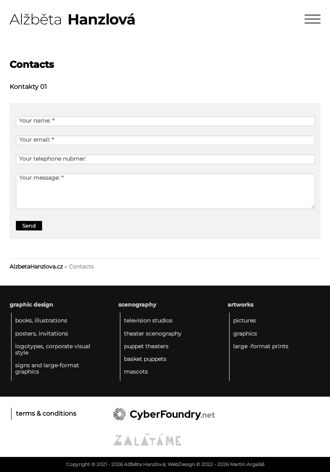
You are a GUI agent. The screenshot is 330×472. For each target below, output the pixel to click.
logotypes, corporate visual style (52, 349)
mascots (136, 371)
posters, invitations (41, 333)
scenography (137, 304)
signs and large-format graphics (47, 368)
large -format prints (260, 346)
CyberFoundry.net (164, 414)
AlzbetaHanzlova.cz (36, 266)
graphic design (31, 304)
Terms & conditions (46, 413)
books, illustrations (41, 320)
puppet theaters (146, 346)
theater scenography (152, 333)
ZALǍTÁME (147, 439)
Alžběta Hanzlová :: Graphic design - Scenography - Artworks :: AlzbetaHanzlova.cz (72, 19)
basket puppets (145, 359)
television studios (148, 320)
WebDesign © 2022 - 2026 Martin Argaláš (216, 464)
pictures (244, 320)
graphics (245, 333)
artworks (240, 304)
